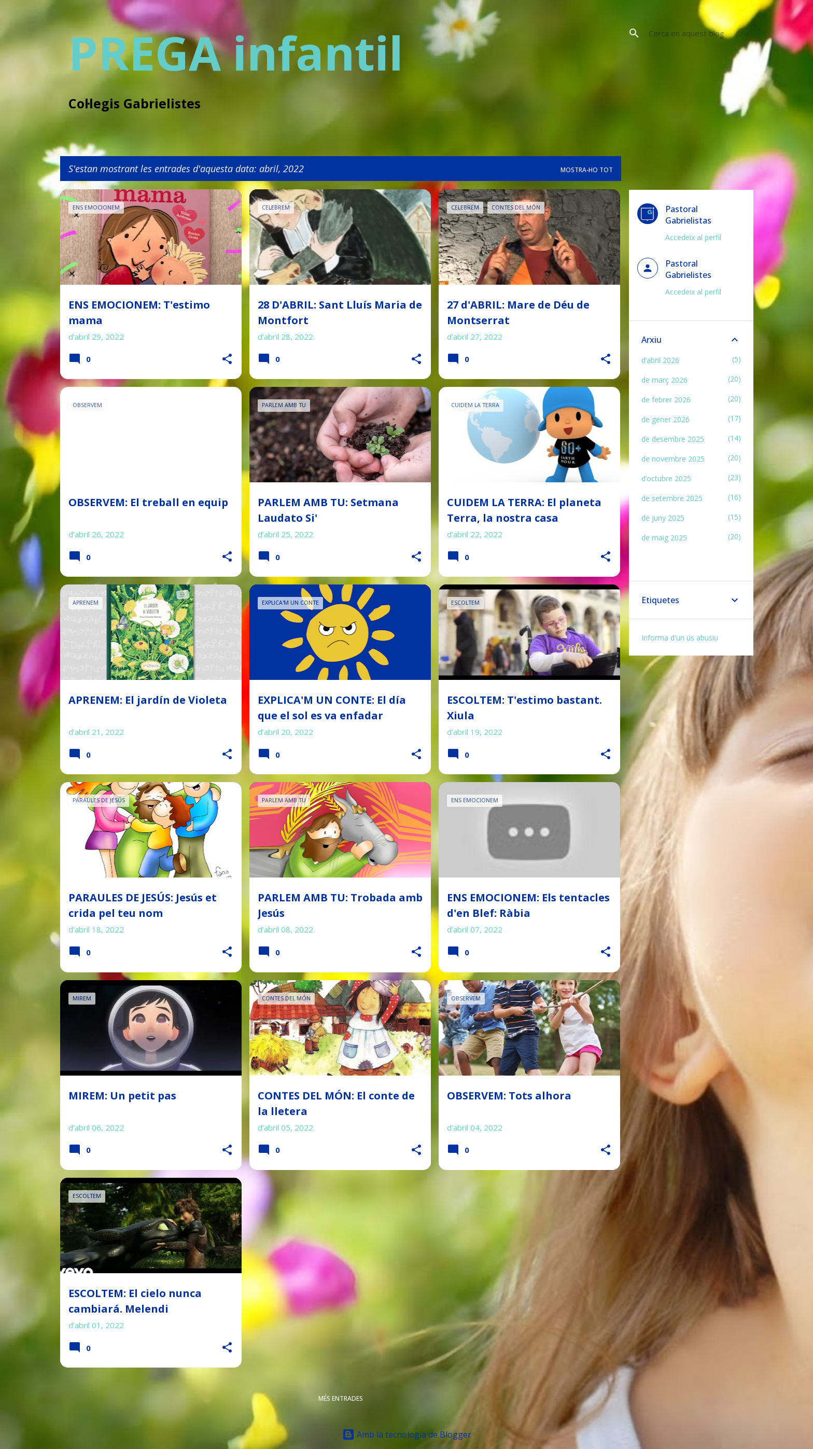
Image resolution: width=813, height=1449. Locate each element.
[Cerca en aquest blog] (698, 33)
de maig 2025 (664, 537)
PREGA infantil (235, 52)
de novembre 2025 (673, 459)
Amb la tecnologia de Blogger (406, 1434)
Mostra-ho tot (586, 169)
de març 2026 (664, 380)
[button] (227, 360)
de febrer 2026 (666, 400)
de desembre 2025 (672, 439)
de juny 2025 (662, 518)
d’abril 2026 (660, 360)
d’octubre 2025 (666, 478)
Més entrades (340, 1398)
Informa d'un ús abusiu (679, 638)
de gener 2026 (665, 419)
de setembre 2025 (672, 498)
